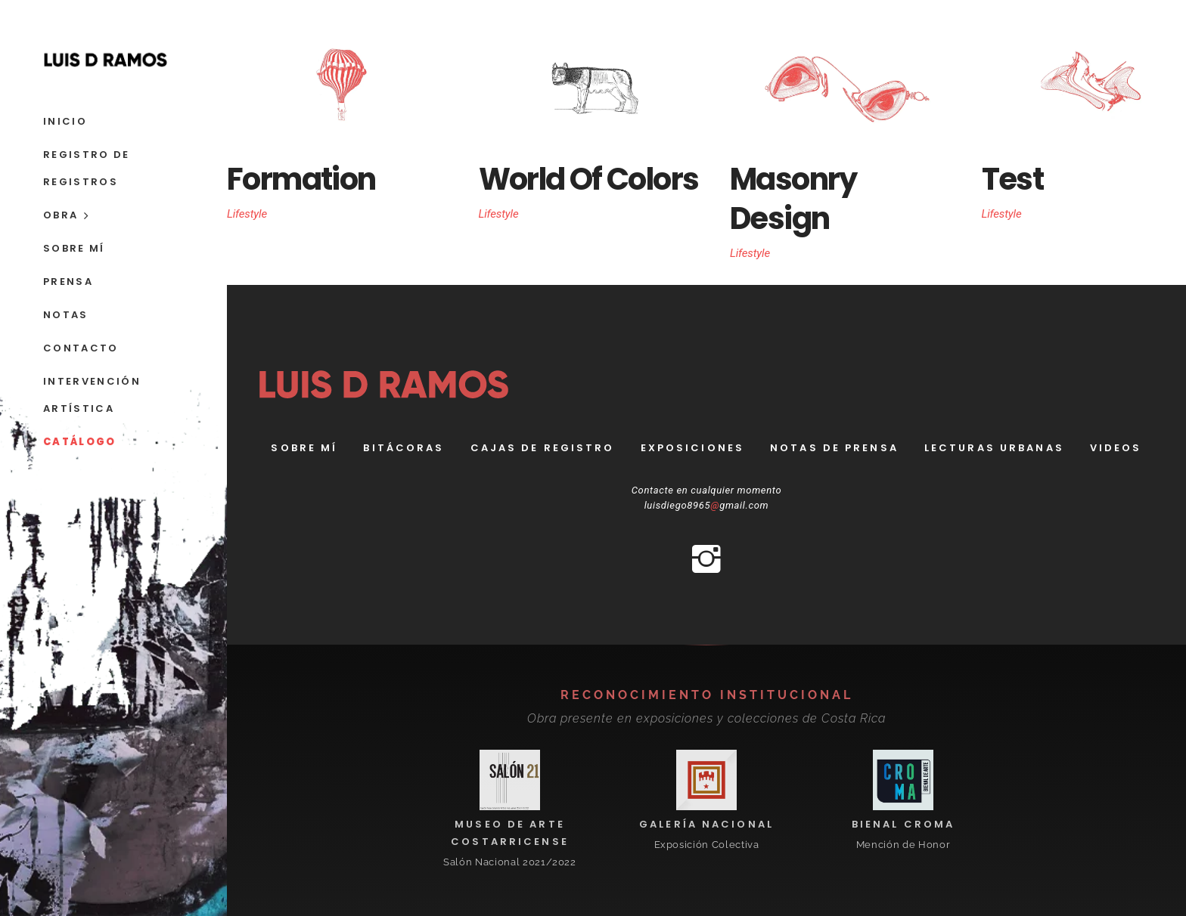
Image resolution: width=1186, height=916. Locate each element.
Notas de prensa (834, 448)
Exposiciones (692, 448)
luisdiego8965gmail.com (706, 505)
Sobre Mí (304, 448)
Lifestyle (247, 214)
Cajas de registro (542, 448)
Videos (1116, 448)
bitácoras (403, 448)
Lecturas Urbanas (994, 448)
